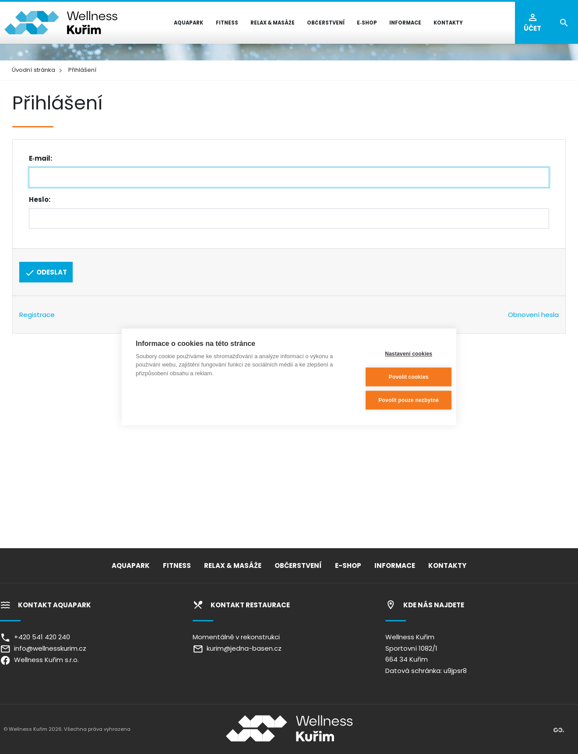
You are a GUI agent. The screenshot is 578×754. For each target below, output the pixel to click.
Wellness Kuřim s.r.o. (39, 659)
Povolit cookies (399, 377)
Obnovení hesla (533, 314)
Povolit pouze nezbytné (399, 400)
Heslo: (39, 199)
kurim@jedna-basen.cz (237, 648)
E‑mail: (40, 158)
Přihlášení (82, 70)
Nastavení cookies (399, 354)
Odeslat (46, 273)
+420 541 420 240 (35, 636)
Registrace (37, 314)
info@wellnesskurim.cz (43, 648)
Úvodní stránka (33, 70)
